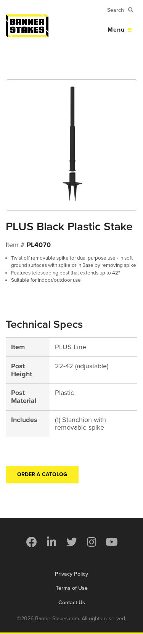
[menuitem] (31, 542)
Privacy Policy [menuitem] (71, 574)
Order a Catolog (42, 474)
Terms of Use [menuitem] (72, 588)
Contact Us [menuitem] (71, 602)
